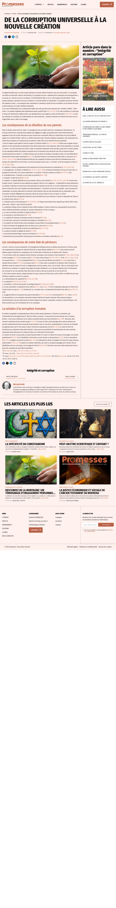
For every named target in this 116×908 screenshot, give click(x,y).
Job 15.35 (70, 167)
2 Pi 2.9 (42, 295)
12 (24, 353)
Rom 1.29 (43, 175)
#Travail (70, 487)
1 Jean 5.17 (36, 353)
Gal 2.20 (60, 337)
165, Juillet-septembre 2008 (62, 32)
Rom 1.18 (53, 181)
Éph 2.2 (60, 236)
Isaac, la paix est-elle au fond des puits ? (97, 116)
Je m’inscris (106, 524)
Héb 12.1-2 (33, 340)
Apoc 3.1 (46, 287)
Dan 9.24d (10, 165)
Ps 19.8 (7, 351)
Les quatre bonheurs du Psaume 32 (95, 121)
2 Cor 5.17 (33, 322)
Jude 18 (65, 181)
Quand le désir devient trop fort (94, 159)
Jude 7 (74, 295)
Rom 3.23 (30, 157)
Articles (51, 4)
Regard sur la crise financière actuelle (97, 171)
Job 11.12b (16, 258)
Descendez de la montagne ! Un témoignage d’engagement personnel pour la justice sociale (29, 492)
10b (11, 351)
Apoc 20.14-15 (73, 290)
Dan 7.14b (63, 260)
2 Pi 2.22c (20, 263)
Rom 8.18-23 (42, 345)
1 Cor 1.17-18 (20, 356)
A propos (39, 4)
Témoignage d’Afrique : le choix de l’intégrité (95, 135)
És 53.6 (43, 218)
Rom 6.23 (56, 143)
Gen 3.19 (28, 202)
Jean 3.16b (49, 284)
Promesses (7, 14)
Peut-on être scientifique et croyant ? (84, 444)
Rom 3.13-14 (43, 228)
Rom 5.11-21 (56, 250)
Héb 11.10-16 (6, 340)
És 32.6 (64, 167)
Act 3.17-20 (12, 356)
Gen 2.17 (49, 143)
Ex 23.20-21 (33, 170)
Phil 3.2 (67, 258)
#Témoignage (9, 487)
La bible (83, 4)
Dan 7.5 (33, 258)
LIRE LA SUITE (42, 449)
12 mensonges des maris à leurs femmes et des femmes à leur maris (97, 128)
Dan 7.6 (36, 260)
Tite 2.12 (59, 181)
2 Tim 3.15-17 (21, 351)
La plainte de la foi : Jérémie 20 (93, 183)
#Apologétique (13, 441)
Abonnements (62, 4)
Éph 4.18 (27, 215)
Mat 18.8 (64, 295)
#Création (7, 32)
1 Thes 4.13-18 (16, 343)
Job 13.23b (41, 170)
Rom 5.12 (36, 287)
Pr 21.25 (33, 231)
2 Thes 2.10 (19, 353)
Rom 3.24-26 (62, 356)
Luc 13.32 (16, 260)
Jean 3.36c (22, 282)
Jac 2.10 (34, 279)
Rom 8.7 (47, 220)
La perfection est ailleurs (92, 142)
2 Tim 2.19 (29, 353)
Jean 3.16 (60, 319)
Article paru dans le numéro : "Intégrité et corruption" (97, 50)
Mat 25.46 (15, 282)
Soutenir (74, 4)
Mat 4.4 (28, 351)
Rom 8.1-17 (14, 337)
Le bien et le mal (88, 153)
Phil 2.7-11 (40, 356)
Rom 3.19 (28, 279)
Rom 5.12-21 (70, 114)
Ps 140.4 (67, 255)
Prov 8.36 (48, 226)
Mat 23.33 (74, 255)
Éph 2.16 (33, 356)
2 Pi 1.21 (33, 351)
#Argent (66, 487)
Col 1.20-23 (47, 356)
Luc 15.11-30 (40, 234)
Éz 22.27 (36, 263)
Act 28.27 (38, 212)
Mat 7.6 (57, 258)
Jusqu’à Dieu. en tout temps (92, 147)
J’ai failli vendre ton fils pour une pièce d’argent (97, 165)
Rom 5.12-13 (63, 173)
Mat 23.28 (25, 178)
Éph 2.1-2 (20, 199)
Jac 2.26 (20, 290)
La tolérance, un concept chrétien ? (95, 177)
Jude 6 (47, 295)
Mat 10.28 (43, 284)
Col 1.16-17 (53, 111)
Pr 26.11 (52, 258)
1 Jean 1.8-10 (11, 159)
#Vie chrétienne (14, 32)
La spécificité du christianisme (25, 444)
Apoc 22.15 (74, 258)
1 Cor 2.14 (62, 223)
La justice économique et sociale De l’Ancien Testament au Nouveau (82, 491)
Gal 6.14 (27, 356)
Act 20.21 (56, 327)
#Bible (7, 441)
